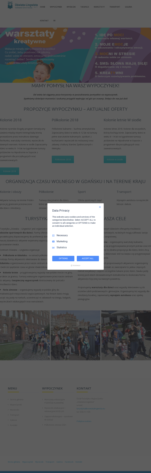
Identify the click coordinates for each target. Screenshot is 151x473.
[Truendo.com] (76, 265)
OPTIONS (63, 258)
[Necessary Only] (100, 207)
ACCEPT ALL (88, 258)
